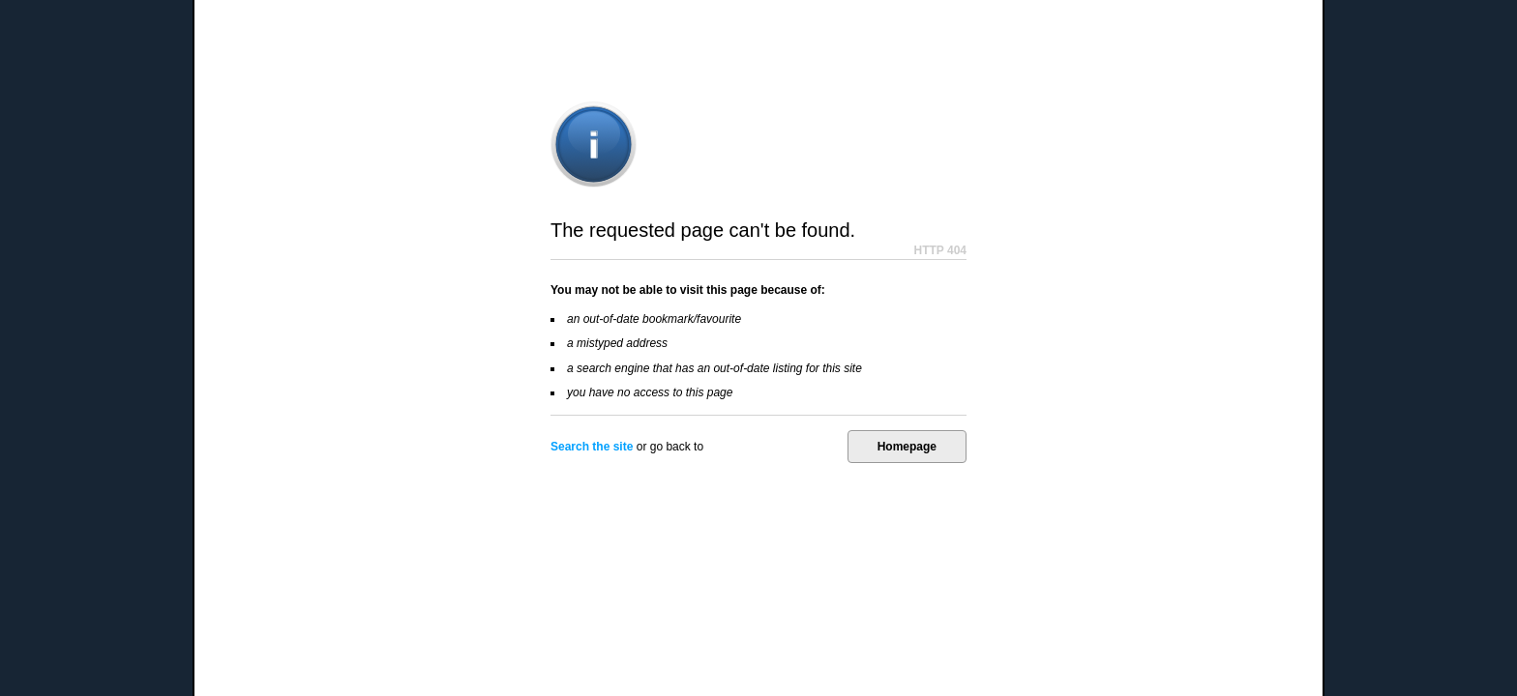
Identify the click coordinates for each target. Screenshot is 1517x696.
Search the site (591, 446)
